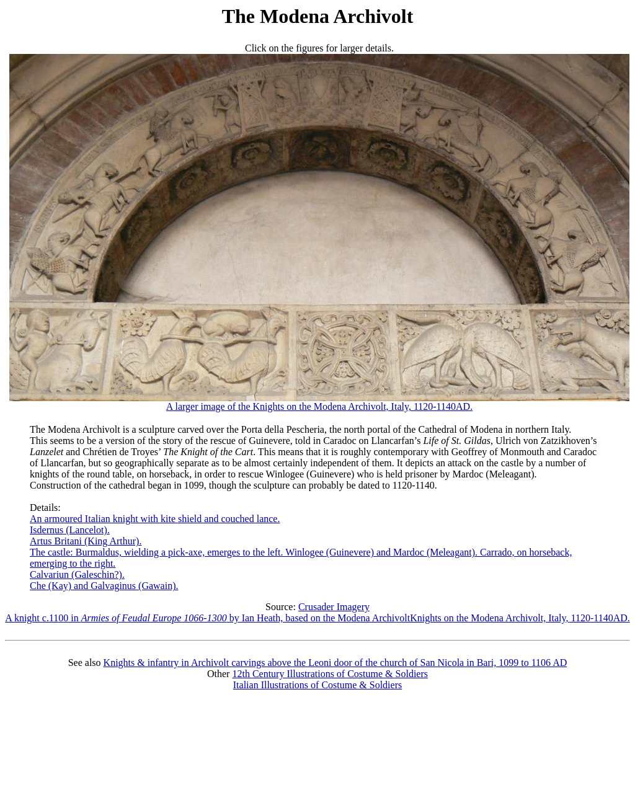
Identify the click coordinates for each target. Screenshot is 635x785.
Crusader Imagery (334, 606)
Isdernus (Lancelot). (70, 530)
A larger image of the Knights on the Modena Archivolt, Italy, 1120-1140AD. (319, 402)
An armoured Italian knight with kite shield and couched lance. (155, 518)
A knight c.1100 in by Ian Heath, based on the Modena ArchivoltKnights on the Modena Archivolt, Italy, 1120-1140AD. (317, 618)
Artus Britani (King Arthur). (85, 541)
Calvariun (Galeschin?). (77, 574)
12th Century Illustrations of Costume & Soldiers (330, 673)
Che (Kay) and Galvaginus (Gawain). (104, 585)
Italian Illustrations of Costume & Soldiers (317, 685)
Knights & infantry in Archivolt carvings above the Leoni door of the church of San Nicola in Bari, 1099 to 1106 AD (335, 662)
